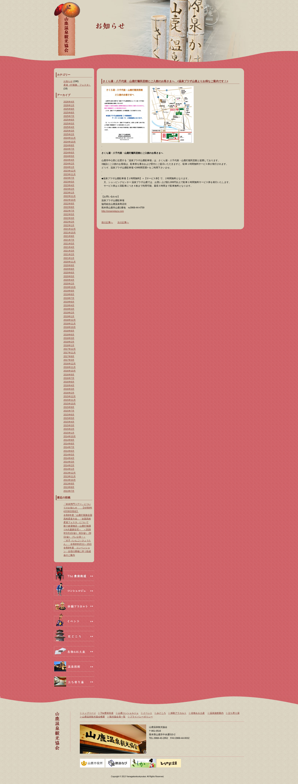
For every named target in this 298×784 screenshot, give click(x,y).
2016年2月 (68, 393)
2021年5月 (68, 243)
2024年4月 (68, 160)
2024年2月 (68, 163)
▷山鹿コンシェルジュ (127, 713)
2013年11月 (69, 476)
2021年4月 (68, 247)
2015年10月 (69, 403)
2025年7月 (68, 116)
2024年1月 (68, 167)
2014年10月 (69, 436)
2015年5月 (68, 418)
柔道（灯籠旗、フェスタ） (77, 85)
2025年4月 (68, 127)
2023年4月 (68, 185)
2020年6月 (68, 272)
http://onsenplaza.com (112, 211)
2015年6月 (68, 414)
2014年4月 (68, 458)
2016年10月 (69, 371)
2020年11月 (69, 262)
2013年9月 (68, 483)
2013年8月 (68, 487)
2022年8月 (68, 207)
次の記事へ (123, 222)
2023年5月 (68, 182)
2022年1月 (68, 225)
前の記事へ (107, 222)
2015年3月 (68, 425)
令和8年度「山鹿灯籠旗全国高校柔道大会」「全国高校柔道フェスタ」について (77, 519)
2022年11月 (69, 196)
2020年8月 (68, 269)
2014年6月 (68, 451)
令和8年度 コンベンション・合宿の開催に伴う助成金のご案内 (77, 551)
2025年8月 (68, 112)
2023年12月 (69, 171)
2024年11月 (69, 138)
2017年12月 (69, 349)
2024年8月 (68, 145)
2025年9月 (68, 109)
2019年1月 (68, 316)
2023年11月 (69, 174)
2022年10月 (69, 200)
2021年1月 (68, 258)
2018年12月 (69, 320)
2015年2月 (68, 429)
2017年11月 (69, 352)
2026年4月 (68, 101)
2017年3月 (68, 360)
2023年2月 (68, 189)
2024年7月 (68, 149)
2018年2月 (68, 342)
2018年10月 (69, 327)
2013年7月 (68, 491)
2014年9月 (68, 440)
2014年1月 (68, 469)
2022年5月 (68, 214)
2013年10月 (69, 480)
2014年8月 (68, 443)
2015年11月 (69, 400)
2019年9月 (68, 291)
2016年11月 (69, 367)
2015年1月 (68, 433)
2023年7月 (68, 178)
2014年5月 (68, 454)
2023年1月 (68, 192)
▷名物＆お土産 (197, 713)
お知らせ (68, 81)
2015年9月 (68, 407)
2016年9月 (68, 374)
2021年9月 (68, 236)
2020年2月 (68, 283)
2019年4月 (68, 305)
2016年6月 (68, 382)
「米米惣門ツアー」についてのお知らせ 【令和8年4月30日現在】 (77, 508)
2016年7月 (68, 378)
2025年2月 (68, 134)
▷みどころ (160, 713)
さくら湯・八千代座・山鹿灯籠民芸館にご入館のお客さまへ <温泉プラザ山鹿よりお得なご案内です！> (165, 81)
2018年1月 (68, 345)
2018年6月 (68, 334)
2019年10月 (69, 287)
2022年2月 (68, 222)
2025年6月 (68, 120)
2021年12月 (69, 229)
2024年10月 (69, 141)
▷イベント (146, 713)
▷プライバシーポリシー (140, 716)
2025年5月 (68, 123)
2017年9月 (68, 356)
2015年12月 (69, 396)
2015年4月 (68, 422)
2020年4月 (68, 280)
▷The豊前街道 (105, 713)
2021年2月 (68, 254)
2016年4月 (68, 385)
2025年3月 (68, 130)
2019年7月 (68, 298)
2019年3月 (68, 309)
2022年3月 (68, 218)
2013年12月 (69, 473)
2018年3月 (68, 338)
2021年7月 (68, 240)
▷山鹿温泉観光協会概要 (92, 716)
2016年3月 (68, 389)
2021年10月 (69, 232)
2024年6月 (68, 152)
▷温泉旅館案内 (216, 713)
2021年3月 (68, 251)
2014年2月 (68, 465)
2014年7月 (68, 447)
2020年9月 (68, 265)
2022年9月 (68, 203)
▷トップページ (88, 713)
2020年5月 (68, 276)
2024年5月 (68, 156)
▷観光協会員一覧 (116, 716)
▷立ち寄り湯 (232, 713)
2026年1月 (68, 105)
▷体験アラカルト (177, 713)
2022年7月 (68, 211)
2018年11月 (69, 323)
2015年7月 (68, 411)
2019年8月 (68, 294)
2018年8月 (68, 331)
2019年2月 (68, 312)
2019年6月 (68, 302)
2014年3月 (68, 462)
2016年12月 (69, 363)
